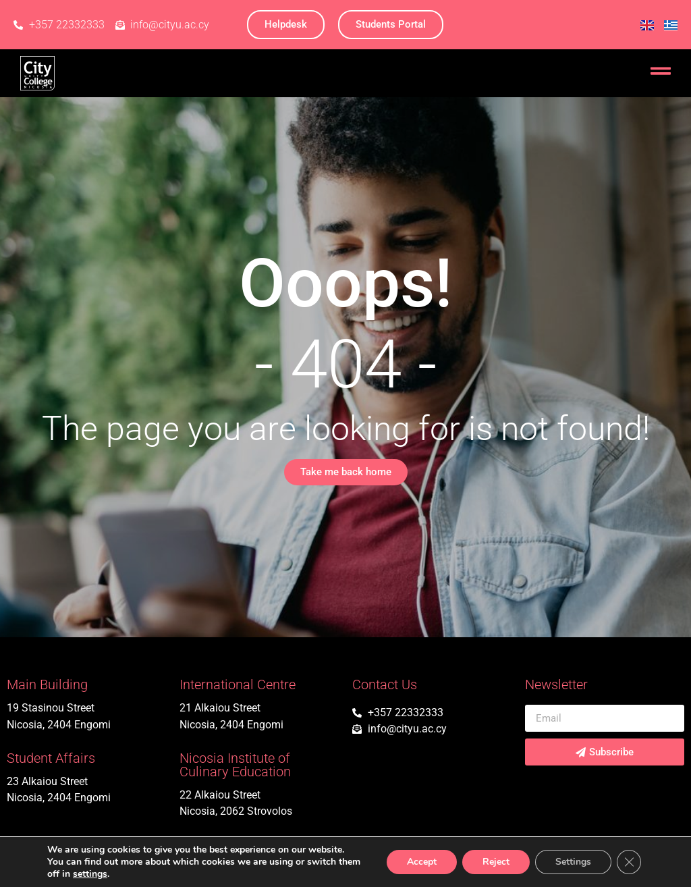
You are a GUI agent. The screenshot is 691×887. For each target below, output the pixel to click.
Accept (422, 861)
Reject (495, 861)
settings (90, 874)
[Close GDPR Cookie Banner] (629, 862)
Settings (573, 861)
